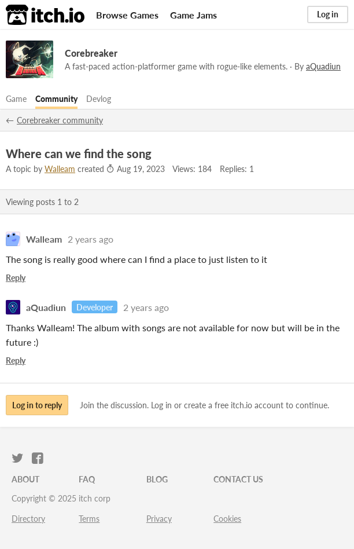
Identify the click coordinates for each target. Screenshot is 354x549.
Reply (15, 278)
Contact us (238, 479)
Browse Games (127, 14)
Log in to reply (37, 405)
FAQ (87, 479)
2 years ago (90, 238)
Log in (327, 14)
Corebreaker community (60, 120)
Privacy (159, 519)
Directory (28, 519)
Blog (157, 479)
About (25, 479)
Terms (89, 519)
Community (56, 99)
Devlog (98, 99)
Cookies (227, 519)
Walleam (60, 169)
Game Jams (193, 14)
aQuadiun (46, 307)
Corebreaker (91, 52)
